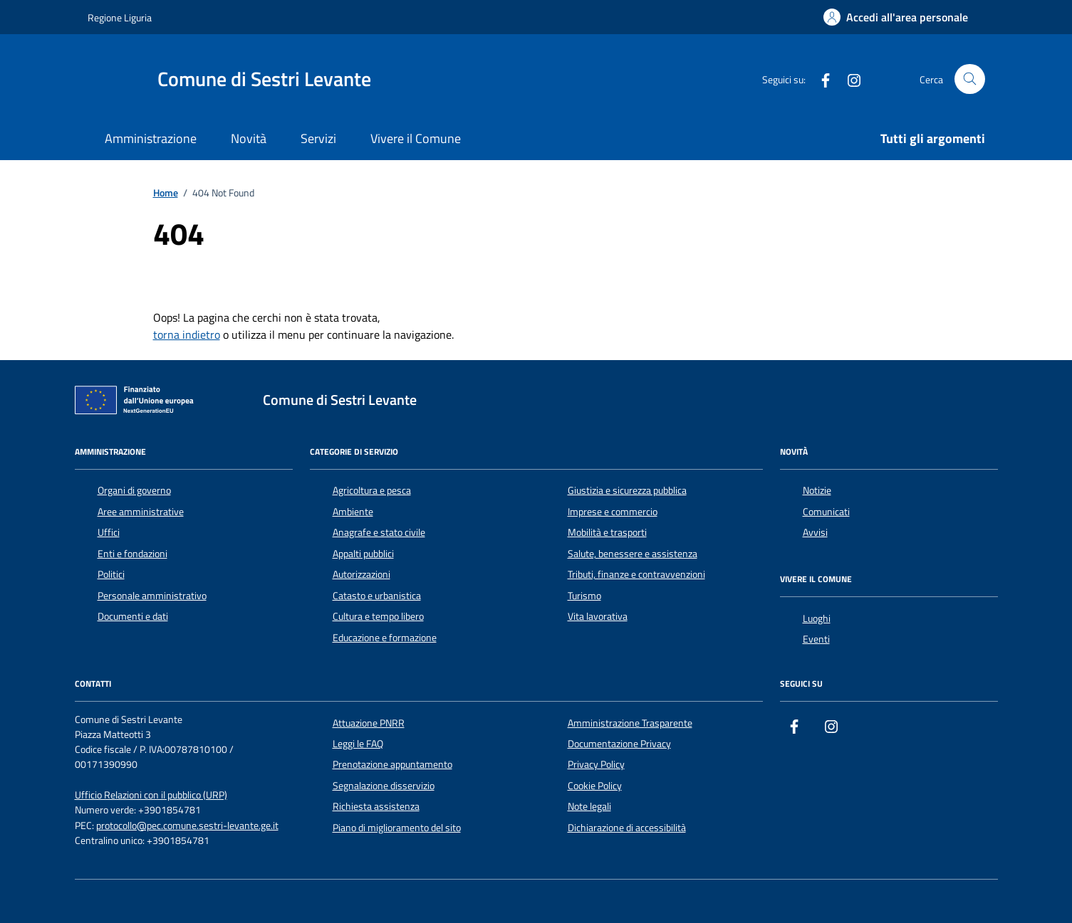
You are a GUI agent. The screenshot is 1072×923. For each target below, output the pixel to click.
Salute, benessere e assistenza (632, 553)
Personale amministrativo (152, 595)
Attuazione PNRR (369, 723)
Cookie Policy (595, 785)
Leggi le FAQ (358, 743)
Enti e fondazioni (132, 553)
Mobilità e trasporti (607, 532)
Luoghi (817, 618)
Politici (111, 574)
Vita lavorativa (598, 616)
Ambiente (353, 511)
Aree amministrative (141, 511)
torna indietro (186, 334)
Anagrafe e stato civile (379, 532)
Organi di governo (134, 490)
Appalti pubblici (363, 553)
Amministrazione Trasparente (630, 723)
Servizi (318, 138)
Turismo (584, 595)
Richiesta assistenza (376, 806)
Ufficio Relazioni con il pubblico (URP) (151, 795)
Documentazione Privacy (619, 743)
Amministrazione (151, 138)
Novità (248, 138)
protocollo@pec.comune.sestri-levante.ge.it (187, 825)
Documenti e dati (133, 616)
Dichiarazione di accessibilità (627, 827)
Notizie (817, 490)
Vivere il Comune (415, 138)
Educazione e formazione (385, 637)
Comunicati (826, 511)
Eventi (816, 639)
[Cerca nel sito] (969, 79)
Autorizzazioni (361, 574)
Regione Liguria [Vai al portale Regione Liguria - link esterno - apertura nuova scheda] (120, 17)
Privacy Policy (596, 764)
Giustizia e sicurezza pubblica (627, 490)
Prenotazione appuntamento (392, 764)
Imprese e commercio (612, 511)
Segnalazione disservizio (383, 785)
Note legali (589, 806)
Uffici (109, 532)
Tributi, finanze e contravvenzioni (636, 574)
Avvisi (815, 532)
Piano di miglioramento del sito (397, 827)
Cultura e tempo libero (378, 616)
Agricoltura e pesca (372, 490)
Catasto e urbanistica (377, 595)
